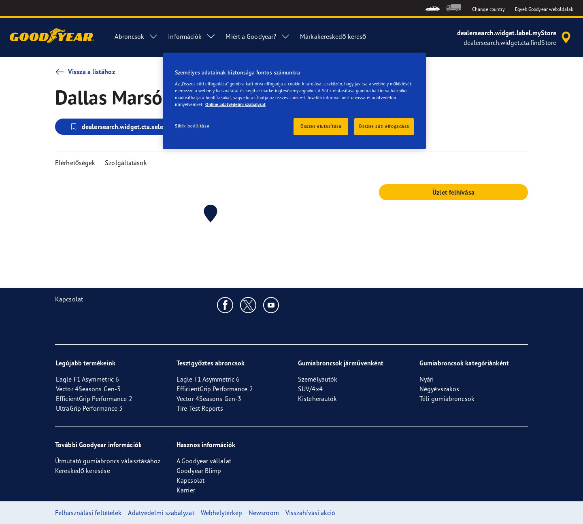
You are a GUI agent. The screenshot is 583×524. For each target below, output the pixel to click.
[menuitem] (433, 8)
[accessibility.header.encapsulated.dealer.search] (515, 37)
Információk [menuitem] (192, 36)
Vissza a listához (85, 71)
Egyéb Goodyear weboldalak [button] (544, 9)
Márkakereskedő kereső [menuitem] (333, 36)
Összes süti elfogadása (384, 126)
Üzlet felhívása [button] (453, 192)
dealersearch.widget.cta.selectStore (126, 127)
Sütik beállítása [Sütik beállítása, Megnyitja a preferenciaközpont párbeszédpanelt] (192, 126)
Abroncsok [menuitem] (136, 36)
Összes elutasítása (320, 126)
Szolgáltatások (126, 163)
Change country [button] (488, 9)
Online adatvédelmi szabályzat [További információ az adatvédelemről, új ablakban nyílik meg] (235, 104)
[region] (294, 101)
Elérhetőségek (75, 163)
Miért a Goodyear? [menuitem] (258, 36)
